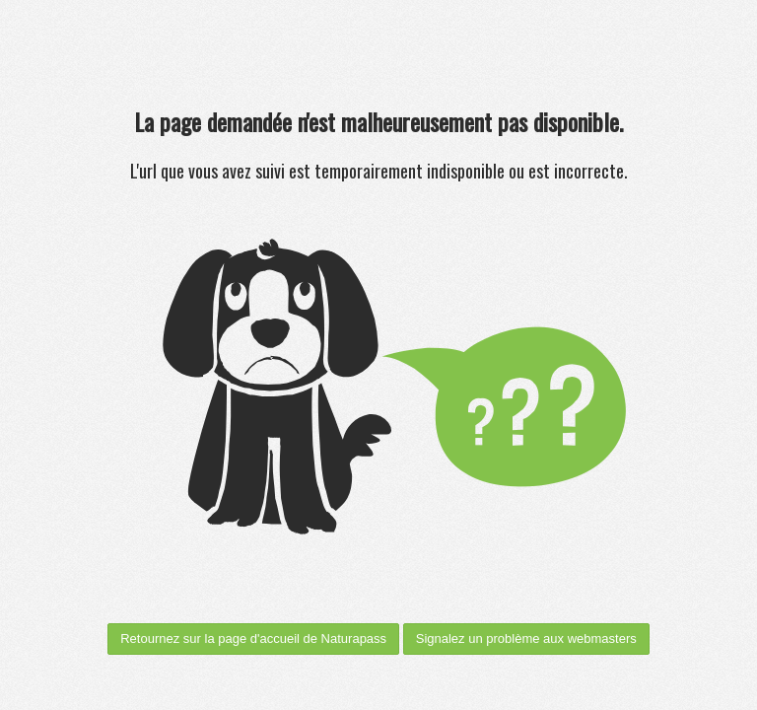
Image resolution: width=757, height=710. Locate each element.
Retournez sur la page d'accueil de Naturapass (253, 638)
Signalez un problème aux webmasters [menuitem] (526, 638)
